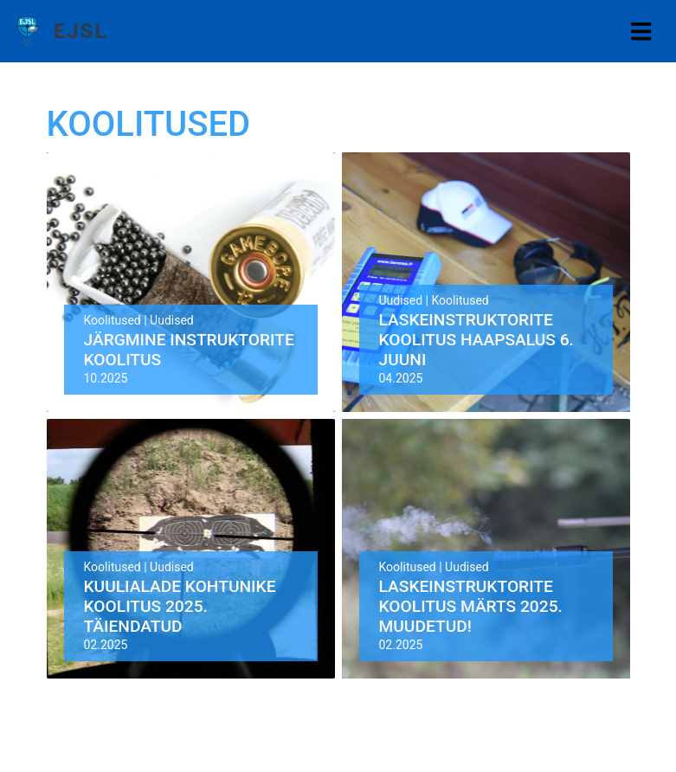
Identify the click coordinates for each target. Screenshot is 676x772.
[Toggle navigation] (641, 32)
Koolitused (112, 320)
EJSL (81, 31)
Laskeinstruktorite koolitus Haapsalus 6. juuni (476, 340)
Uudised (172, 320)
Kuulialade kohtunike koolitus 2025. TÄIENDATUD (180, 606)
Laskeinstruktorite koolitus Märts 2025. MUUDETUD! (471, 606)
